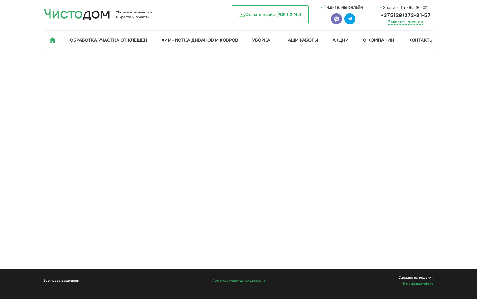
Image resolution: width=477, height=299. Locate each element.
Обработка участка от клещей (108, 40)
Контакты (421, 40)
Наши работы (301, 40)
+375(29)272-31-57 (405, 15)
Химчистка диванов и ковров (200, 40)
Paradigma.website (418, 284)
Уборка (261, 40)
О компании (378, 40)
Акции (341, 40)
